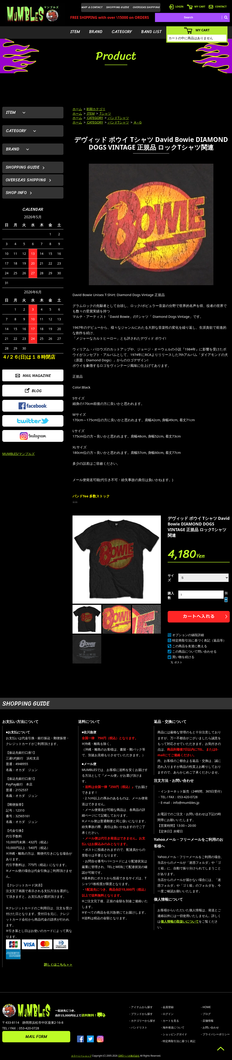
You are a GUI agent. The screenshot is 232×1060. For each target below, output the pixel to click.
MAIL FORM (36, 1036)
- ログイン (167, 1014)
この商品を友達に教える (189, 646)
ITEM (75, 31)
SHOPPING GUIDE (117, 7)
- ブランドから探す (141, 1014)
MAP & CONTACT (92, 7)
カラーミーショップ (81, 1055)
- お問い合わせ (210, 1027)
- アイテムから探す (141, 1007)
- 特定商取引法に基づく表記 (178, 1041)
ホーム (77, 109)
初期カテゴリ (95, 109)
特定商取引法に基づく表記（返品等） (199, 640)
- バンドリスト (138, 1027)
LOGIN (176, 6)
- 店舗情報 (207, 1021)
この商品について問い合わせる (194, 651)
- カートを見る (170, 1021)
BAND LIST (151, 31)
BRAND (95, 31)
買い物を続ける (183, 657)
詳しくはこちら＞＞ (58, 964)
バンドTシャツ (118, 118)
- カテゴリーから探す (142, 1021)
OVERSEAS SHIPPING (146, 7)
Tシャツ (105, 113)
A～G (137, 122)
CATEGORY (122, 31)
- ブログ (206, 1014)
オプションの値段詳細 (188, 635)
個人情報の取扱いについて (180, 921)
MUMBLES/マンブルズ (18, 454)
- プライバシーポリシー (215, 1034)
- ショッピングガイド (174, 1034)
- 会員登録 (167, 1007)
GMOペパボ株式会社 (128, 1055)
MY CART (196, 6)
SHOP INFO (16, 192)
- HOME (206, 1007)
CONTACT (218, 6)
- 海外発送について (172, 1027)
